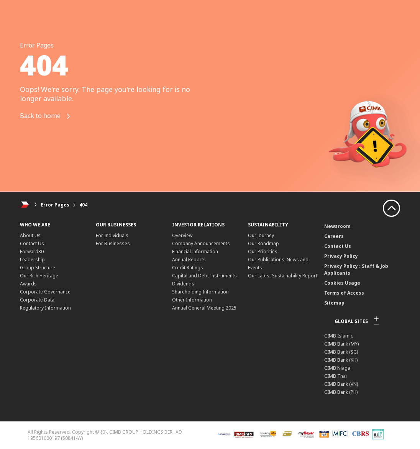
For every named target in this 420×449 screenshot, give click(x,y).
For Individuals (112, 235)
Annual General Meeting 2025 (204, 308)
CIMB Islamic (338, 336)
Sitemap (334, 303)
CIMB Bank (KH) (341, 360)
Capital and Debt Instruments (204, 275)
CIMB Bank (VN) (341, 384)
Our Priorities (262, 251)
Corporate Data (37, 300)
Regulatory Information (45, 308)
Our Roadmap (263, 243)
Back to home (48, 116)
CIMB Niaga (337, 368)
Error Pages (55, 205)
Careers (334, 236)
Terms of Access (344, 293)
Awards (28, 283)
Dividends (183, 283)
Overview (182, 235)
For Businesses (113, 243)
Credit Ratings (187, 267)
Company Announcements (201, 243)
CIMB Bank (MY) (341, 344)
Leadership (32, 259)
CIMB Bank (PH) (341, 392)
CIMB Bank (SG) (341, 352)
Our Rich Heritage (39, 275)
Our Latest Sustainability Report (282, 275)
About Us (30, 235)
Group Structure (37, 267)
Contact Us (32, 243)
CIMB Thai (335, 376)
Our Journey (261, 235)
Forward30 (32, 251)
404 (83, 205)
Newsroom (337, 226)
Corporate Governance (45, 291)
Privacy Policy (341, 256)
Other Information (192, 300)
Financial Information (195, 251)
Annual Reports (189, 259)
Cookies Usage (342, 283)
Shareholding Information (200, 291)
